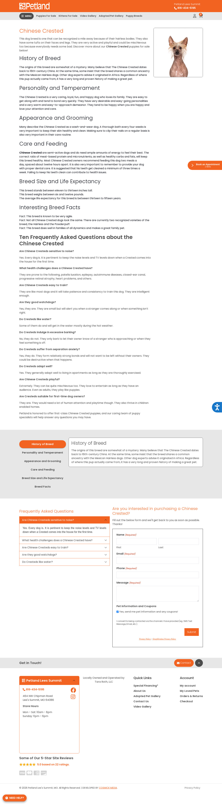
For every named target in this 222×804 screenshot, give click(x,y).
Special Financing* (145, 686)
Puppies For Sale (46, 15)
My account (188, 686)
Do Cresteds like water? (37, 562)
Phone (126, 568)
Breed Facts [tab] (43, 487)
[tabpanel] (136, 452)
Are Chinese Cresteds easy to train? (45, 547)
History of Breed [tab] (42, 444)
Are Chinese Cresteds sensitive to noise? (48, 520)
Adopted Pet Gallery (111, 15)
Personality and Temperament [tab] (42, 452)
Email (125, 554)
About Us (139, 691)
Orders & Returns (191, 696)
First (118, 547)
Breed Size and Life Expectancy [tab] (42, 478)
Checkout (186, 701)
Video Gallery (88, 15)
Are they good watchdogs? (39, 555)
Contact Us (141, 701)
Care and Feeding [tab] (43, 470)
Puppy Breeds (134, 15)
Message (128, 583)
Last (161, 547)
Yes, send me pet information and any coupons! (148, 611)
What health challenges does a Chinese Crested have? (57, 540)
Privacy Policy (192, 787)
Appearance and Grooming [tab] (42, 461)
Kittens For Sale (68, 15)
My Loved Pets (189, 691)
